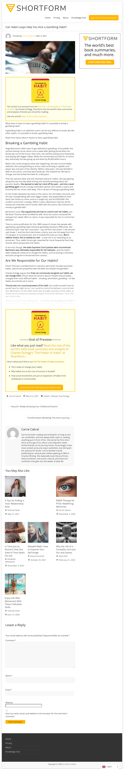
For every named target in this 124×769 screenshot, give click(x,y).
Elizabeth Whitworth (10, 559)
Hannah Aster (13, 509)
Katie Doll (63, 555)
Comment (10, 639)
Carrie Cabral (28, 36)
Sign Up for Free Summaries (103, 17)
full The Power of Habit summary (49, 361)
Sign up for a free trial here (34, 116)
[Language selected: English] (110, 766)
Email (8, 689)
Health (47, 395)
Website (9, 701)
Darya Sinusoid (37, 555)
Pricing (57, 17)
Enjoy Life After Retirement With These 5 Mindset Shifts (13, 602)
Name (8, 674)
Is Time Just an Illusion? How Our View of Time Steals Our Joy (15, 550)
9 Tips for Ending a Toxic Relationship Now (14, 502)
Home (47, 17)
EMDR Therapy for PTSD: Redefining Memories (65, 502)
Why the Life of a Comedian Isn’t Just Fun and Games (66, 548)
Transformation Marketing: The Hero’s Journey (49, 416)
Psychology (64, 395)
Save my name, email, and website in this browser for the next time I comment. (36, 714)
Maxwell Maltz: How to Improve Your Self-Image (38, 548)
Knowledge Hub (78, 17)
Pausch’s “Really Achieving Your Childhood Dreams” (33, 405)
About (65, 17)
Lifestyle (54, 395)
